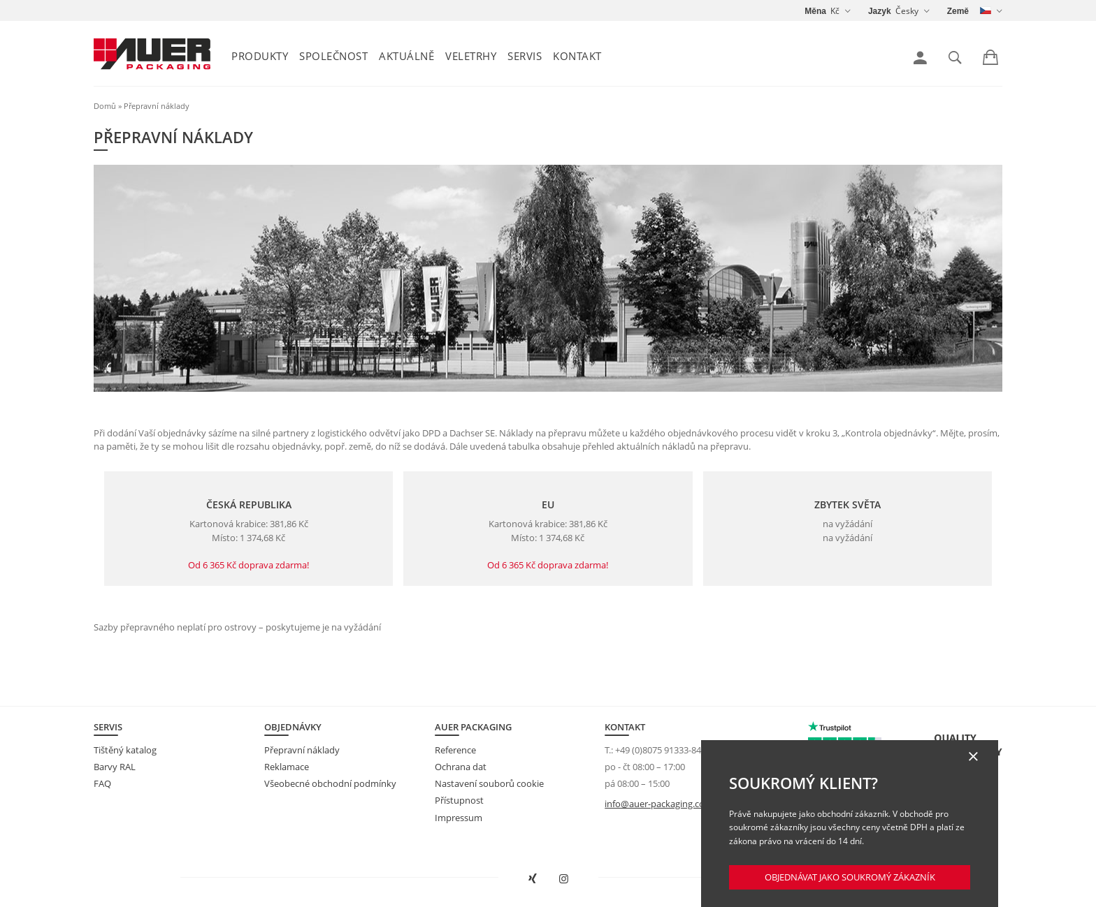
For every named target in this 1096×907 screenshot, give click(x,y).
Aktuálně (406, 56)
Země (958, 11)
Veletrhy (470, 56)
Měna (815, 11)
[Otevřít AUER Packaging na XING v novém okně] (533, 879)
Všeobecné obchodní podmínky (330, 783)
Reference (455, 750)
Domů (105, 106)
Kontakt (577, 56)
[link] (920, 58)
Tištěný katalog (125, 750)
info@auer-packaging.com (659, 803)
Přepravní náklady (302, 750)
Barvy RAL (115, 766)
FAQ (102, 783)
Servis (524, 56)
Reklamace (286, 766)
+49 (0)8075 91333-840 (660, 750)
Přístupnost (459, 800)
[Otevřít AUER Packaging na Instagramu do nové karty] (564, 879)
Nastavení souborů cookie (489, 783)
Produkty (259, 56)
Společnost (333, 56)
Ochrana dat (460, 766)
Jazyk (879, 11)
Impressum (458, 817)
